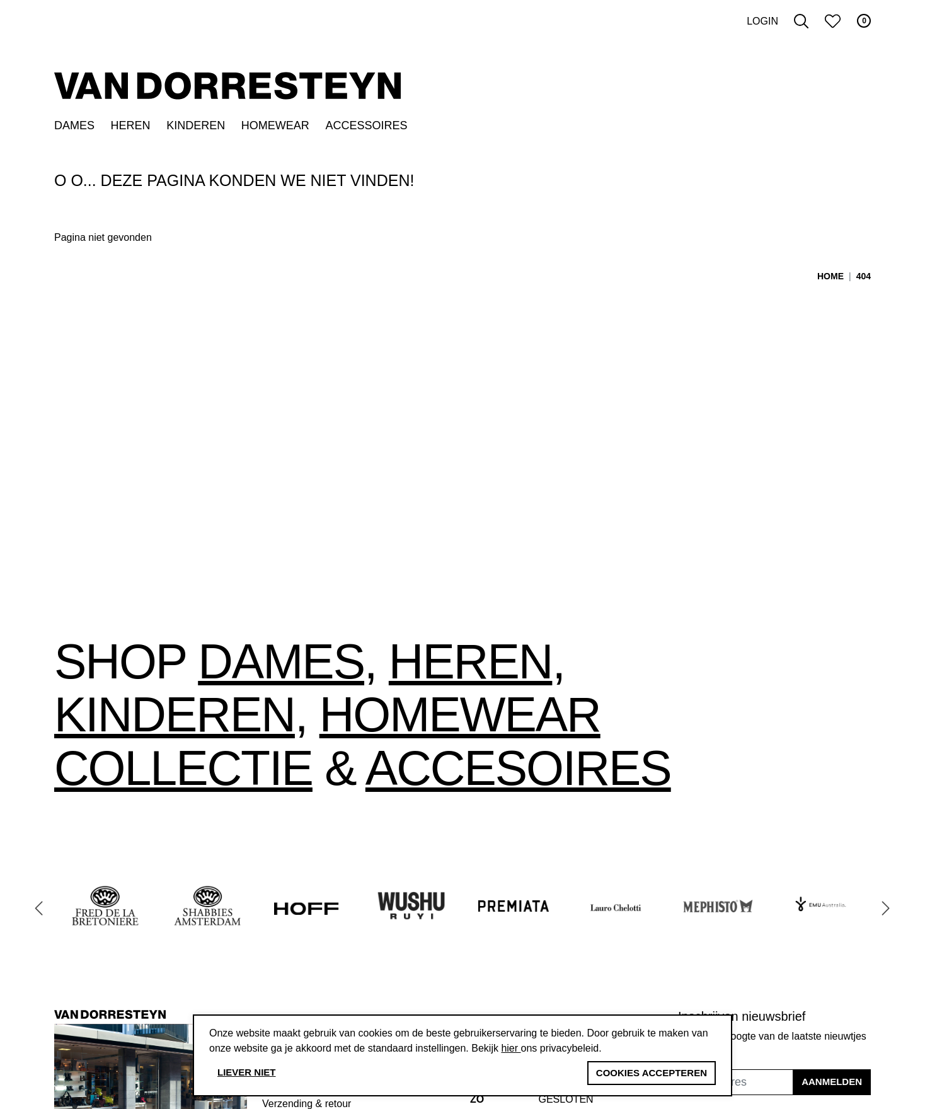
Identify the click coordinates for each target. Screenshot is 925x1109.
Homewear (275, 125)
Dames (74, 125)
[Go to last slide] (39, 908)
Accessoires (366, 125)
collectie (183, 768)
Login (762, 21)
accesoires (518, 768)
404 (863, 276)
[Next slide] (886, 908)
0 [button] (864, 20)
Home (830, 276)
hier (510, 1048)
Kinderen (195, 125)
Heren (131, 125)
